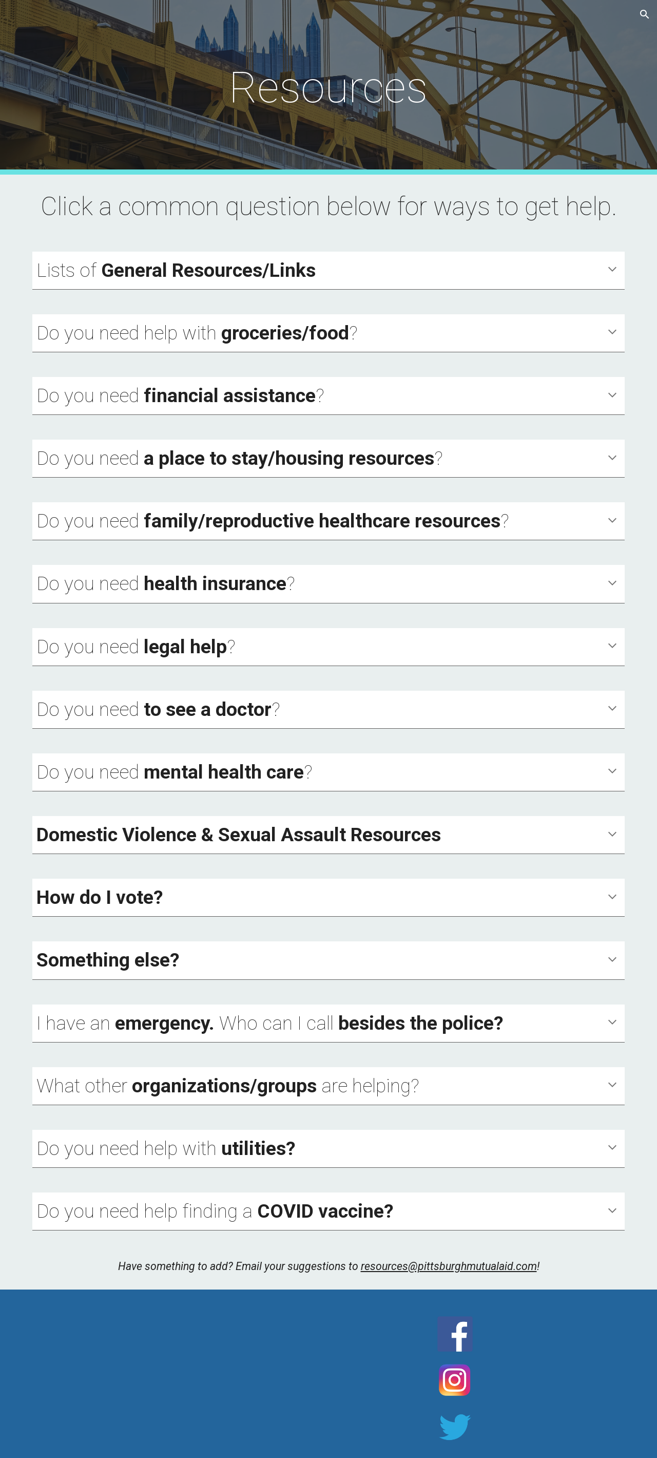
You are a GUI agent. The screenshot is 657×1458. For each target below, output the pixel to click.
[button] (644, 14)
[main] (328, 87)
